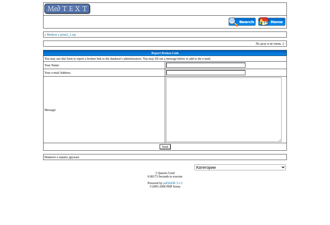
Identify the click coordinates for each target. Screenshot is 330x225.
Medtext (52, 34)
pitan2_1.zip (68, 34)
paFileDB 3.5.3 (172, 183)
